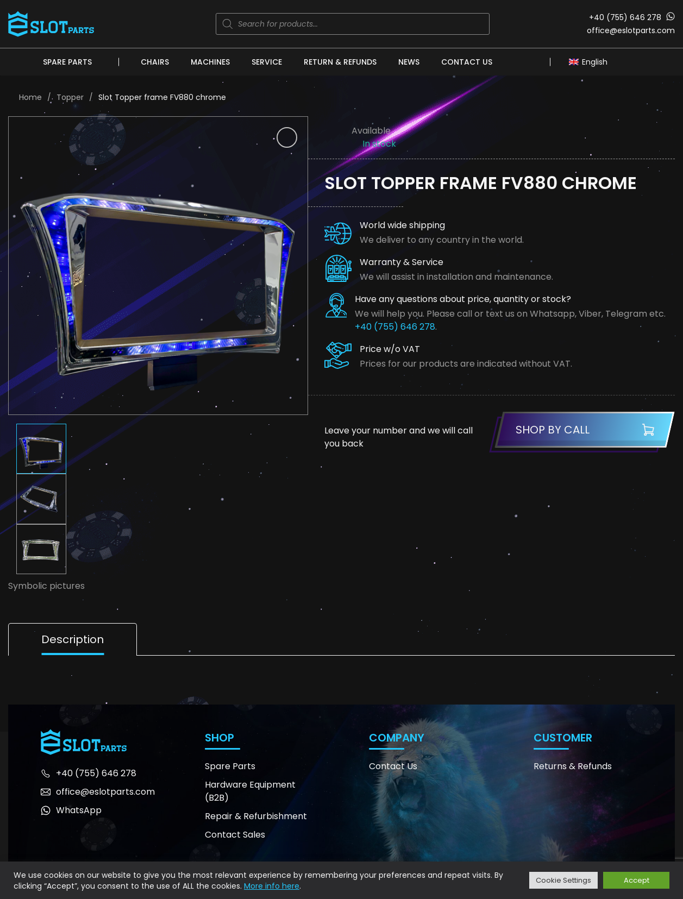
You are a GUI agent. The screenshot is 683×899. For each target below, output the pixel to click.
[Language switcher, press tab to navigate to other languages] (590, 61)
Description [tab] (72, 639)
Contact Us (466, 61)
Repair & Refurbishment (256, 816)
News (408, 61)
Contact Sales (235, 834)
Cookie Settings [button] (563, 880)
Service (267, 61)
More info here (271, 886)
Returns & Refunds (573, 766)
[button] (287, 137)
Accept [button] (636, 880)
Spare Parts (67, 61)
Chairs (155, 61)
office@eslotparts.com (631, 30)
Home (30, 97)
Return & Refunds (340, 61)
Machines (210, 61)
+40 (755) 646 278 (625, 17)
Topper (70, 97)
